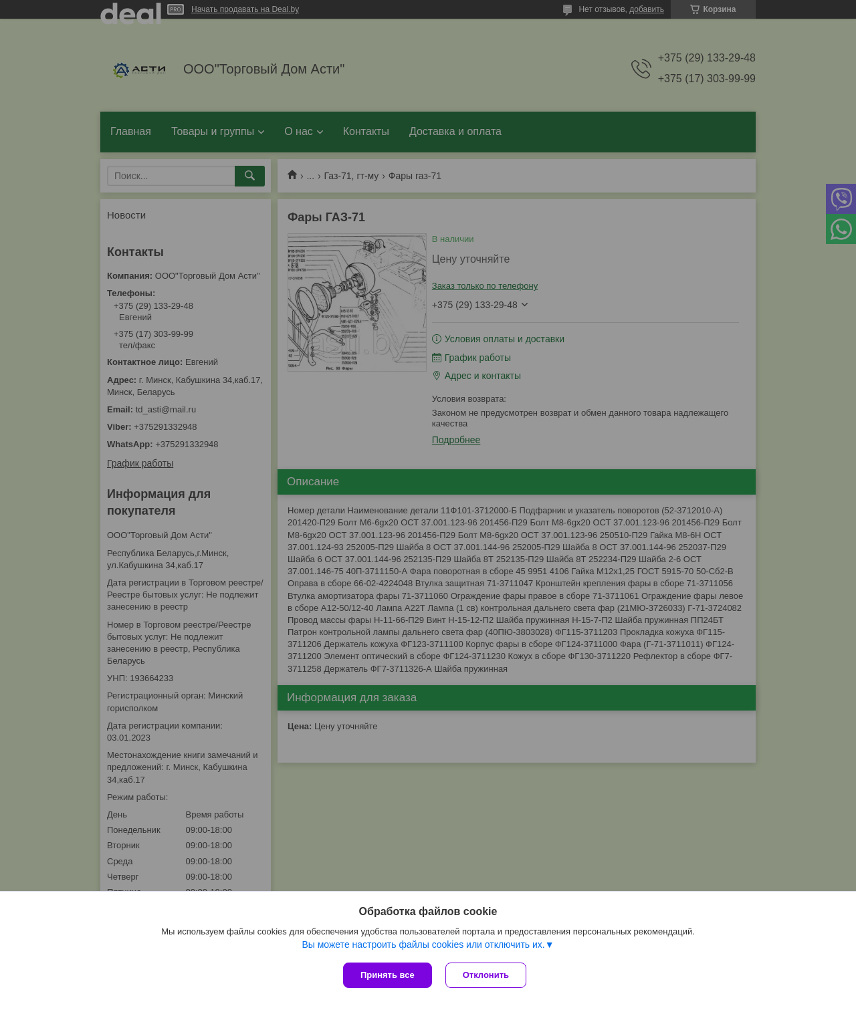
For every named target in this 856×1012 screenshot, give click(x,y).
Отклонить (486, 975)
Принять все (387, 975)
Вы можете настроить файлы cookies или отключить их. (423, 944)
